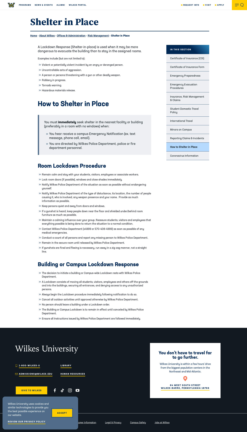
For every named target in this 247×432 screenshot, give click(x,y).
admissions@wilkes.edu (35, 373)
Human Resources (72, 373)
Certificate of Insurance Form (187, 67)
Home (33, 35)
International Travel (181, 120)
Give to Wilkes (31, 390)
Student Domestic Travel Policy (184, 110)
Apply (220, 5)
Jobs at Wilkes (162, 422)
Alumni (61, 5)
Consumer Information (84, 422)
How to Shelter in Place (183, 146)
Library (66, 365)
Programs (25, 5)
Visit (208, 5)
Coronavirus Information (184, 155)
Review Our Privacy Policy (27, 421)
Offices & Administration (71, 35)
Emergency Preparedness (185, 75)
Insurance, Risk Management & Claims (187, 98)
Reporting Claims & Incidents (187, 138)
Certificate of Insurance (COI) (187, 58)
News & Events (44, 5)
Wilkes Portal (77, 5)
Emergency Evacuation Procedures (183, 86)
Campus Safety (138, 422)
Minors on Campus (181, 129)
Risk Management (98, 35)
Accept (62, 413)
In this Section (180, 49)
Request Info (191, 5)
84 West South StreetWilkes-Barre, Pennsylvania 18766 (185, 386)
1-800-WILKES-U (29, 365)
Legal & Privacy (113, 422)
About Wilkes (47, 35)
